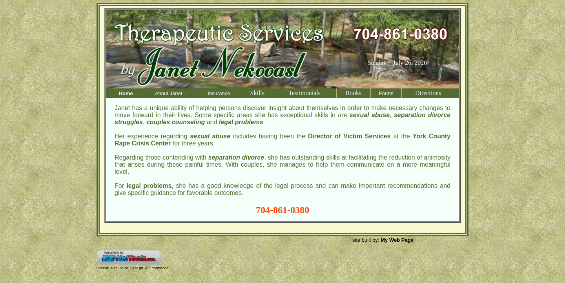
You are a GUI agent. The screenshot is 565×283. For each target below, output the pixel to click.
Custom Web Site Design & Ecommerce (133, 268)
